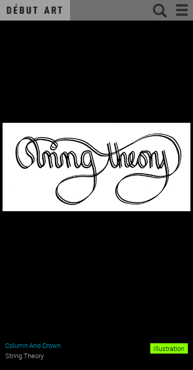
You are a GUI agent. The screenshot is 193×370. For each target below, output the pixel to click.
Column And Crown (33, 345)
